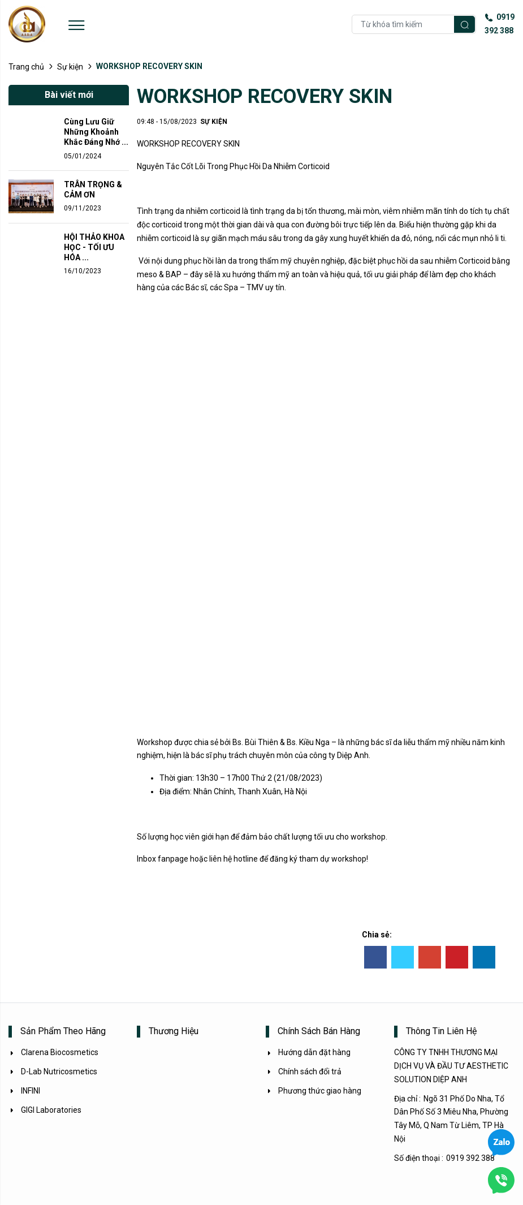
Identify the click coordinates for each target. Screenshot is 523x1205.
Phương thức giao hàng (313, 1090)
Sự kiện (70, 66)
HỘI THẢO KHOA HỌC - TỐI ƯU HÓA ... (94, 247)
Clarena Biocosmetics (53, 1052)
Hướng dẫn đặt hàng (308, 1052)
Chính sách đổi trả (304, 1071)
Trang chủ (26, 66)
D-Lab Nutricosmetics (52, 1071)
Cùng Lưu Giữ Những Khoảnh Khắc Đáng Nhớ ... (96, 132)
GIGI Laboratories (44, 1109)
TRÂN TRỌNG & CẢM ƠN (93, 189)
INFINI (24, 1090)
